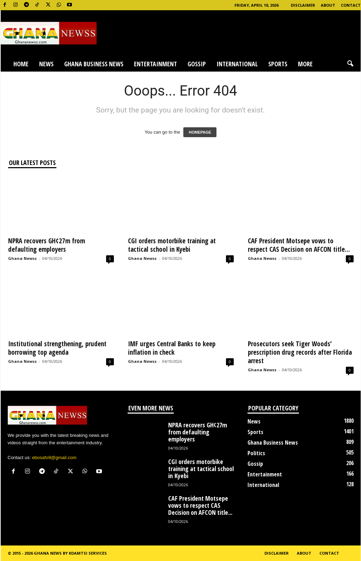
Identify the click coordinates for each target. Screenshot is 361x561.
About (328, 5)
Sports (277, 64)
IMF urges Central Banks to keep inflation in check (171, 348)
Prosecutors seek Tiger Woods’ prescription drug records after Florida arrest (300, 352)
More (305, 64)
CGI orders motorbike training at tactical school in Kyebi (172, 245)
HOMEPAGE (200, 132)
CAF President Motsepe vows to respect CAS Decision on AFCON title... (299, 245)
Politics (256, 453)
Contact (351, 5)
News (46, 64)
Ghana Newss (22, 258)
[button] (350, 64)
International (237, 64)
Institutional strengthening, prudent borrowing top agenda (57, 348)
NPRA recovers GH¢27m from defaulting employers (46, 245)
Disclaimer (303, 5)
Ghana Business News (93, 64)
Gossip (197, 64)
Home (21, 64)
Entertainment (155, 64)
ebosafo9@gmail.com (54, 457)
